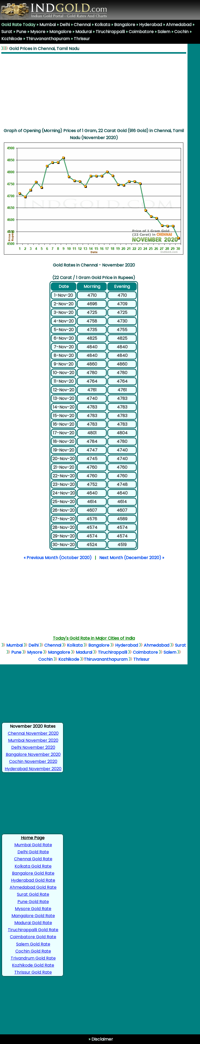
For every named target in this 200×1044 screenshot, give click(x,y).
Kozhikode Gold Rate (33, 965)
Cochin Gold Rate (33, 951)
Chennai (82, 25)
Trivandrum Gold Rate (33, 958)
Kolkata (102, 25)
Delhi (65, 25)
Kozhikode (11, 39)
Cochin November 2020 (33, 761)
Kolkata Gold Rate (33, 866)
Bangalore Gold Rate (33, 873)
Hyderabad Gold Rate (33, 880)
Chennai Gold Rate (33, 859)
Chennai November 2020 (33, 733)
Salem (164, 32)
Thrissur (82, 39)
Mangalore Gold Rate (33, 916)
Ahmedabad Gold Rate (33, 887)
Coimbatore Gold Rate (33, 937)
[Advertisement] (94, 90)
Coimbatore (141, 32)
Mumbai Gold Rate (33, 845)
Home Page (33, 838)
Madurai (83, 32)
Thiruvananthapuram (48, 39)
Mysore (37, 32)
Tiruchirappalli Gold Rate (33, 930)
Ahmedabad (178, 25)
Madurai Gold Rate (33, 923)
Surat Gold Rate (33, 894)
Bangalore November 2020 (33, 754)
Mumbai (47, 25)
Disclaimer (101, 1039)
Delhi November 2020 (33, 747)
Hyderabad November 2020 (33, 769)
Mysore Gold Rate (33, 909)
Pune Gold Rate (33, 902)
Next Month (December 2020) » (131, 558)
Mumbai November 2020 (33, 740)
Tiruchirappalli (110, 32)
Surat (6, 32)
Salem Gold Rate (33, 944)
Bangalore (124, 25)
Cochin (181, 32)
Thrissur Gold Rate (33, 972)
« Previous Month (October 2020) (58, 558)
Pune (21, 32)
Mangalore (60, 32)
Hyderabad (150, 25)
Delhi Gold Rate (33, 852)
